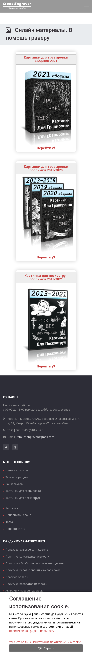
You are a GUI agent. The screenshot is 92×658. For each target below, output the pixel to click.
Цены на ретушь (16, 470)
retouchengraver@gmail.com (35, 437)
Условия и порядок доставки (24, 590)
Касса (9, 522)
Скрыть (46, 648)
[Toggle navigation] (86, 7)
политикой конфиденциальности (32, 631)
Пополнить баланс (18, 515)
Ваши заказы (14, 484)
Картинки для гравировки (23, 491)
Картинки (11, 508)
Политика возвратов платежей (26, 584)
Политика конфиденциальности (27, 556)
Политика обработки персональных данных (35, 563)
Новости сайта (15, 529)
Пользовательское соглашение (26, 549)
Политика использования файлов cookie (33, 570)
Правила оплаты (16, 577)
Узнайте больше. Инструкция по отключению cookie (45, 642)
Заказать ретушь (16, 477)
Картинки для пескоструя (22, 498)
